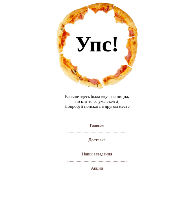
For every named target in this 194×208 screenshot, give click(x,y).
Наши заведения (97, 154)
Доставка (97, 140)
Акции (97, 168)
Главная (97, 125)
